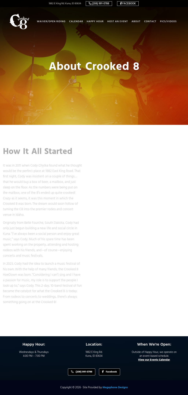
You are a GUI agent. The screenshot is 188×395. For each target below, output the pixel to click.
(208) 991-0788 (100, 3)
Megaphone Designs (115, 387)
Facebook (129, 3)
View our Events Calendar (154, 360)
